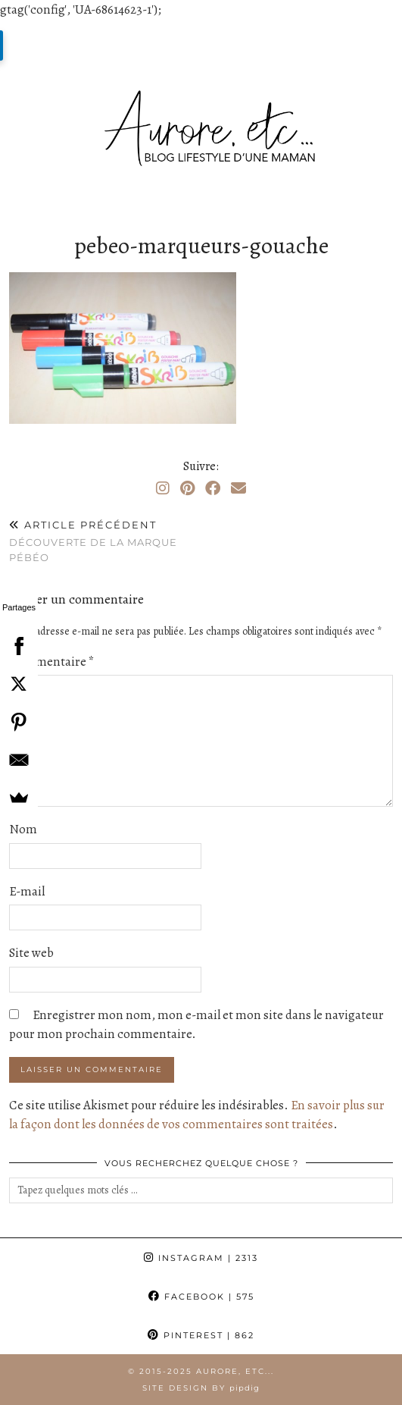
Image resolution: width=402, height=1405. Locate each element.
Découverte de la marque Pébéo (105, 541)
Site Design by (201, 1388)
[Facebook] (212, 488)
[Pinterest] (187, 488)
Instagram (201, 1258)
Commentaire (52, 661)
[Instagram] (163, 488)
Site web (31, 952)
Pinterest (201, 1335)
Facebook (201, 1296)
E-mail (27, 891)
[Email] (238, 488)
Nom (23, 829)
